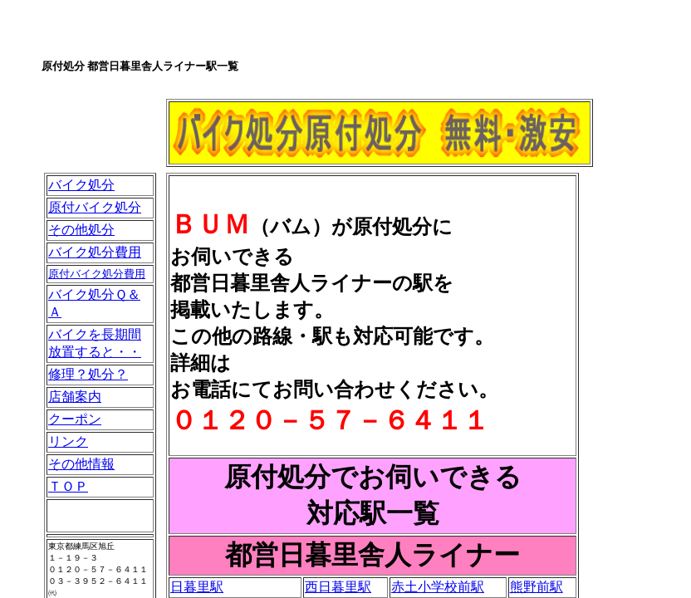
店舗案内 (74, 397)
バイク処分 (81, 185)
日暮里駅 (196, 587)
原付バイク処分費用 (96, 273)
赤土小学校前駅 (437, 587)
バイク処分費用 (94, 252)
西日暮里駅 (338, 587)
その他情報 (81, 464)
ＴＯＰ (68, 486)
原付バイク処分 (94, 207)
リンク (68, 441)
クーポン (74, 419)
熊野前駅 (536, 587)
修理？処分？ (88, 374)
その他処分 (81, 230)
